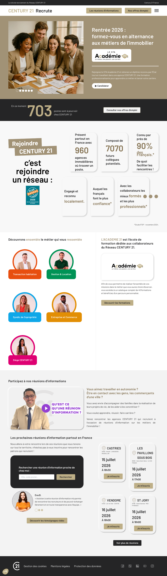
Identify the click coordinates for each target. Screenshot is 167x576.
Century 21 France (151, 3)
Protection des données (87, 566)
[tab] (17, 91)
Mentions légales (60, 566)
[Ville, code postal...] (36, 477)
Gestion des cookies (35, 566)
